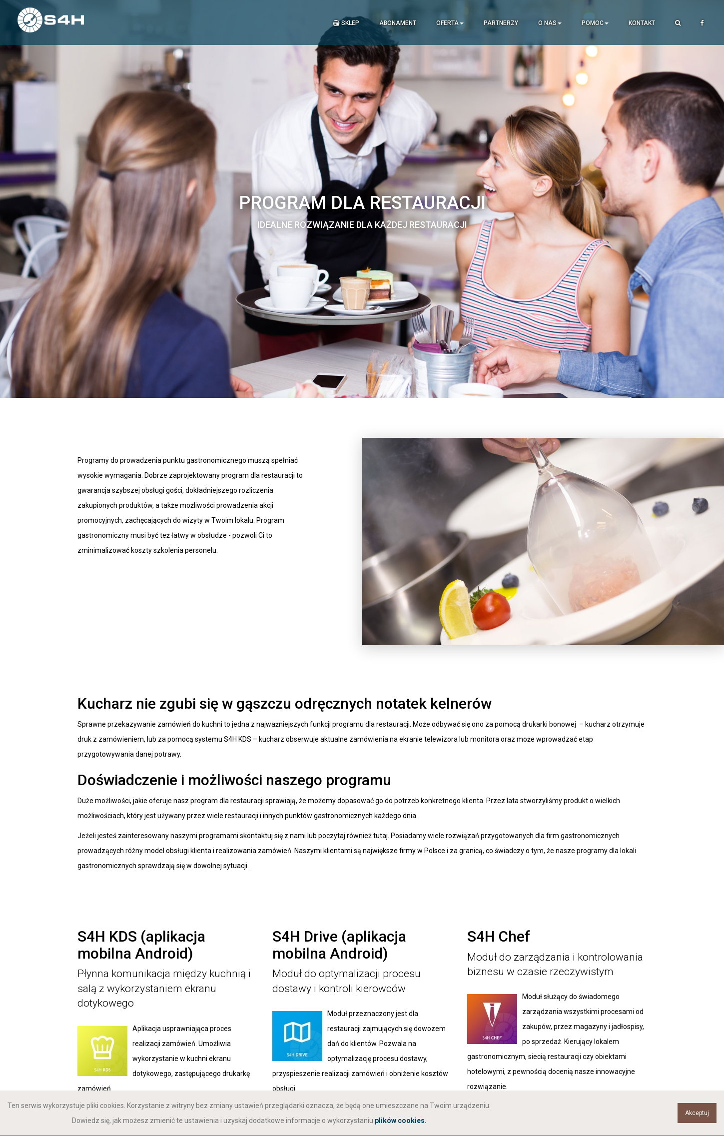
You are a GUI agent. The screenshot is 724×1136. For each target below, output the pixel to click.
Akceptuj (697, 1113)
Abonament (397, 22)
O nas (550, 22)
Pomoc (595, 22)
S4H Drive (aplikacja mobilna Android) (339, 945)
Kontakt (642, 22)
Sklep (346, 22)
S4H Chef (498, 936)
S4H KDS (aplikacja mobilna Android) (141, 945)
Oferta (450, 22)
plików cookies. (401, 1121)
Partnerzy (501, 22)
